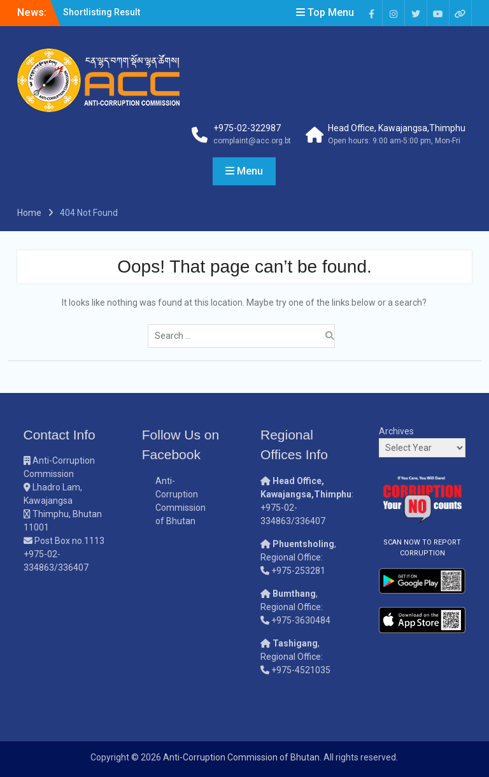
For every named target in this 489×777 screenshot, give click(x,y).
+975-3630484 (300, 620)
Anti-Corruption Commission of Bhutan (241, 757)
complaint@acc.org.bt (252, 140)
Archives (396, 431)
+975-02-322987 (247, 128)
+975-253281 (298, 571)
